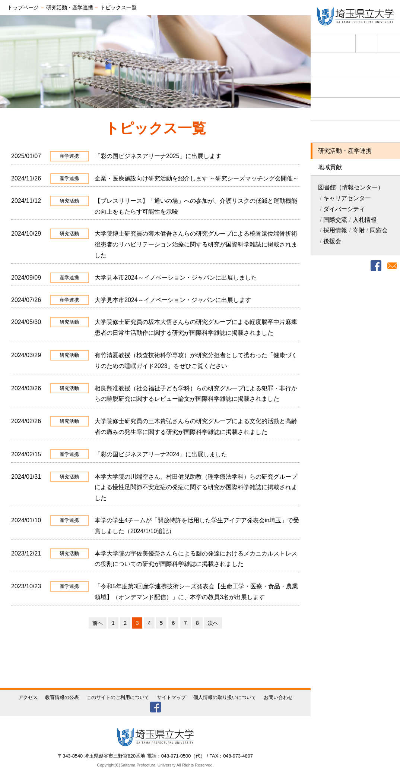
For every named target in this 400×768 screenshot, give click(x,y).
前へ (97, 623)
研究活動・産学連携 (345, 151)
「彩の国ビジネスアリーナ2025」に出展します (158, 156)
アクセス (367, 43)
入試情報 (355, 86)
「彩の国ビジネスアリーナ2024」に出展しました (161, 454)
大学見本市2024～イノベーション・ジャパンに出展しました (176, 277)
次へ (213, 623)
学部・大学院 (355, 109)
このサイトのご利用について (117, 697)
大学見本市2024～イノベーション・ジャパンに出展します (173, 300)
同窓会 (379, 230)
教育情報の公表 (62, 697)
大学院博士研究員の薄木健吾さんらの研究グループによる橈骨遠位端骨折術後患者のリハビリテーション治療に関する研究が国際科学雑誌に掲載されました (196, 244)
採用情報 (335, 230)
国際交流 (335, 220)
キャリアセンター (347, 198)
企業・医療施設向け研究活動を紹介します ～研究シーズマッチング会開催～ (197, 178)
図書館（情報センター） (351, 187)
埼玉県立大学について (355, 64)
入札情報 (365, 220)
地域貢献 (330, 167)
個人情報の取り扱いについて (224, 697)
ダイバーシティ (344, 209)
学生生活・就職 (355, 131)
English (342, 41)
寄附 (359, 230)
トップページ (23, 7)
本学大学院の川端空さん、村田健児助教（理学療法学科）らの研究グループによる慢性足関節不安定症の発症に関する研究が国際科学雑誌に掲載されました (196, 487)
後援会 (332, 241)
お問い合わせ (278, 697)
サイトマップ (171, 697)
